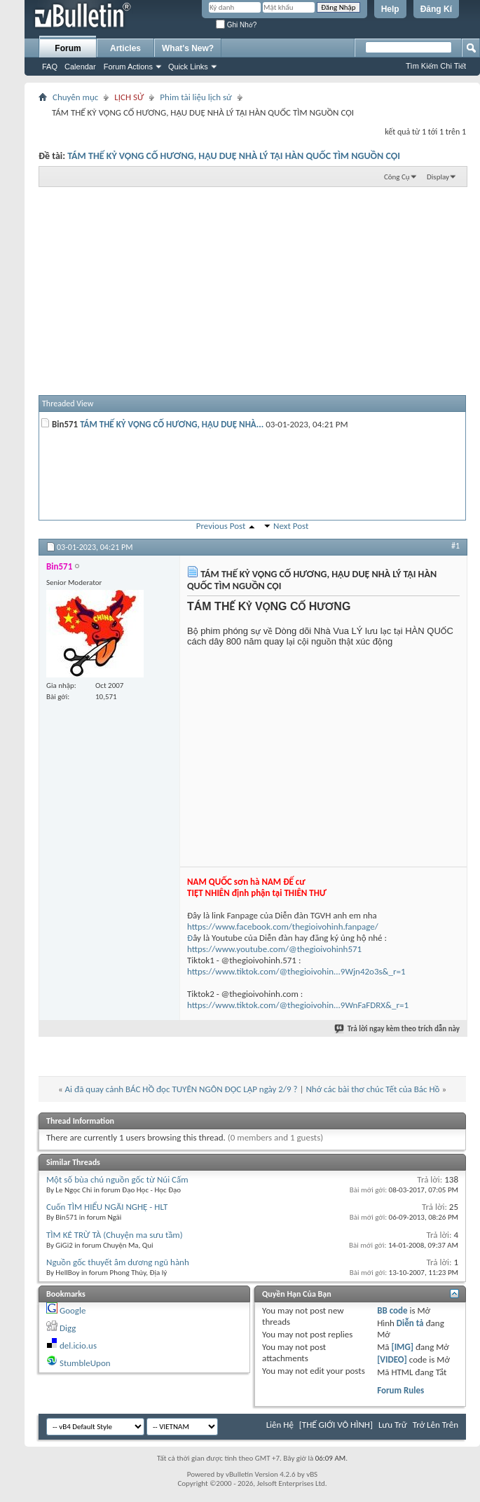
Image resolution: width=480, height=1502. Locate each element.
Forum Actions (128, 66)
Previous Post (221, 526)
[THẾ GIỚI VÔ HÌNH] (336, 1424)
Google (72, 1310)
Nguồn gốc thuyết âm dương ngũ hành (117, 1262)
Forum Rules (400, 1390)
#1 (455, 546)
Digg (68, 1328)
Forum (68, 48)
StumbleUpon (85, 1363)
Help (390, 9)
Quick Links (188, 66)
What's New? (188, 48)
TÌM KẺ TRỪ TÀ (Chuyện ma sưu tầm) (114, 1234)
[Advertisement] (252, 290)
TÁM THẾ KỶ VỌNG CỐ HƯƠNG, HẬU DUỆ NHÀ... (171, 424)
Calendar (80, 66)
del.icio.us (78, 1345)
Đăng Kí (436, 9)
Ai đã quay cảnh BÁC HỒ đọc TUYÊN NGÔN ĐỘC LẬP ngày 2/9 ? (181, 1089)
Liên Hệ (280, 1424)
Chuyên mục (75, 97)
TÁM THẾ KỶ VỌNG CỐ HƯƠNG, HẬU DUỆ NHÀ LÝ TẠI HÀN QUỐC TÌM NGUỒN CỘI (233, 156)
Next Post (290, 526)
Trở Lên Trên (435, 1424)
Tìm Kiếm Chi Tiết (436, 66)
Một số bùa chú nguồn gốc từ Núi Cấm (117, 1179)
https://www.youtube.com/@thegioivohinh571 (274, 949)
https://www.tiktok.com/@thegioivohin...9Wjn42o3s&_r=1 (296, 971)
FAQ (49, 66)
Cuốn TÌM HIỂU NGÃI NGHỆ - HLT (106, 1206)
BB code (392, 1310)
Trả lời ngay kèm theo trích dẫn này (398, 1028)
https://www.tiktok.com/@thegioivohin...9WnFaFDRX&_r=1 (298, 1005)
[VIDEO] (392, 1359)
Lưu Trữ (392, 1424)
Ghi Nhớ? (236, 25)
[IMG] (402, 1347)
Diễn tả (411, 1323)
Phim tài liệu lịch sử (196, 97)
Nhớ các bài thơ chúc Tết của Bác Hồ (372, 1089)
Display (438, 176)
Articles (125, 48)
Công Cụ (397, 176)
